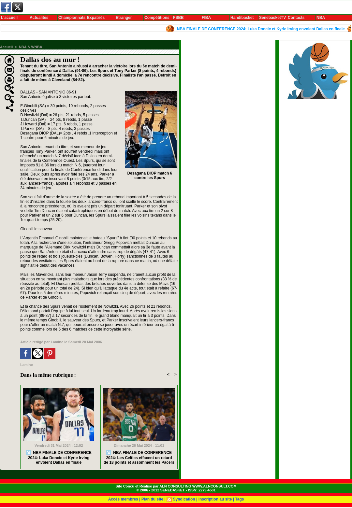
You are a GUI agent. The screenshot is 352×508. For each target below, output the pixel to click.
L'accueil (9, 17)
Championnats (71, 17)
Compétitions (156, 17)
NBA (320, 17)
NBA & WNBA (30, 47)
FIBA (206, 17)
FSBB (178, 17)
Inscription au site (215, 499)
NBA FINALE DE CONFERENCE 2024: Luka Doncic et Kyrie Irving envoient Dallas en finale (262, 29)
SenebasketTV (272, 17)
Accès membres (123, 499)
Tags (239, 499)
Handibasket (242, 17)
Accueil (6, 47)
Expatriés (96, 17)
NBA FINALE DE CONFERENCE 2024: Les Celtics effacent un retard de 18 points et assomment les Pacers (139, 457)
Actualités (39, 17)
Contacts (296, 17)
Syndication (184, 499)
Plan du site (152, 499)
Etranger (124, 17)
